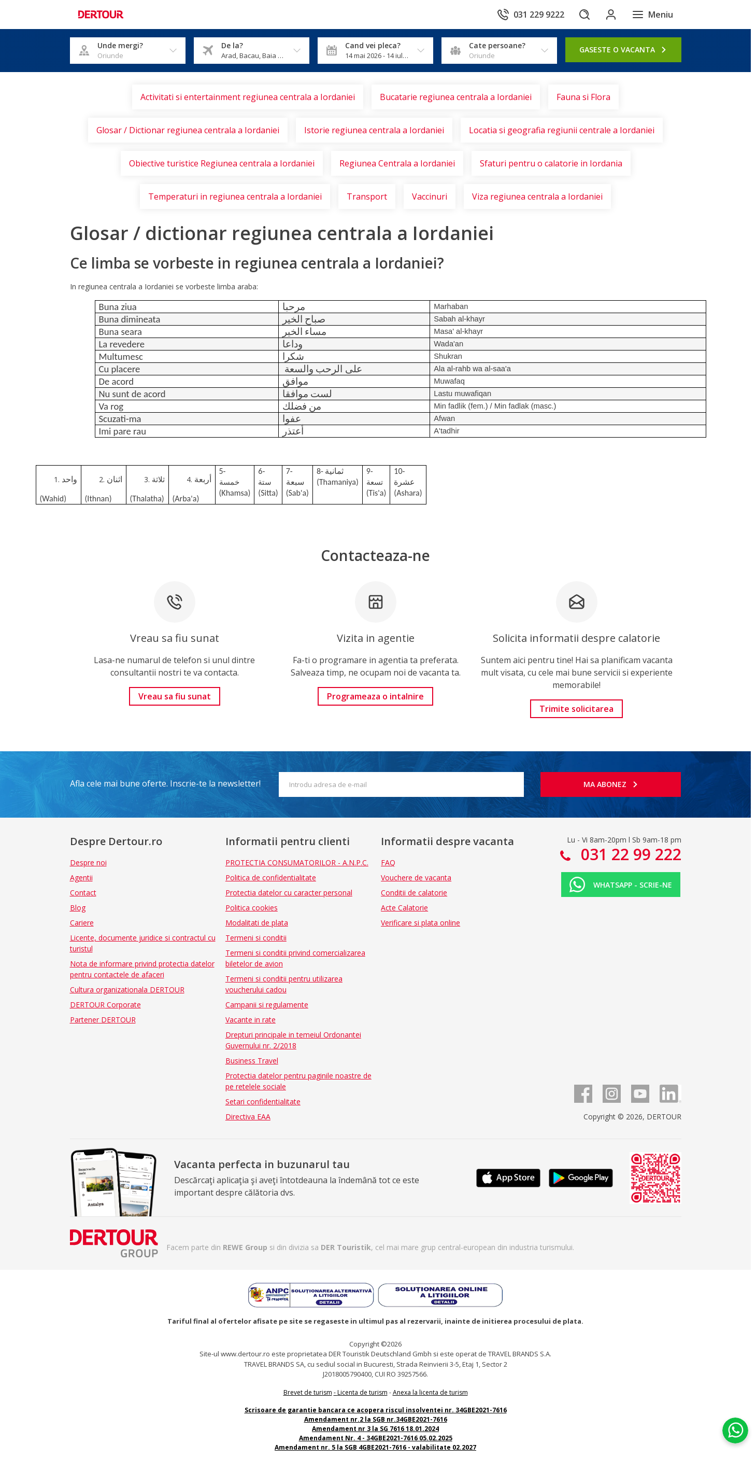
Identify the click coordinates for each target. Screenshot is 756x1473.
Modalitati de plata (256, 923)
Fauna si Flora (583, 97)
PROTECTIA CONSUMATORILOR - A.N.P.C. (296, 862)
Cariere (82, 923)
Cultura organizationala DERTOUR (127, 989)
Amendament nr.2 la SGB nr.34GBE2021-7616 (375, 1419)
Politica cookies (251, 908)
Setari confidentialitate (263, 1101)
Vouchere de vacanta (416, 877)
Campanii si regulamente (266, 1004)
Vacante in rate (250, 1020)
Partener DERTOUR (103, 1020)
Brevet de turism (307, 1392)
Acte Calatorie (404, 908)
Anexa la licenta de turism (430, 1392)
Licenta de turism (362, 1392)
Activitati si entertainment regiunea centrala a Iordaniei (247, 97)
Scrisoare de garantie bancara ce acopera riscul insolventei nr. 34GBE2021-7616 (376, 1410)
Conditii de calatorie (414, 892)
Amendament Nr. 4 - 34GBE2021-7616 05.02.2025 (375, 1438)
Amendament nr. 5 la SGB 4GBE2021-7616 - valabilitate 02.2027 (375, 1447)
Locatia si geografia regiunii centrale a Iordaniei (561, 130)
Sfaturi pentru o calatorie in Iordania (551, 163)
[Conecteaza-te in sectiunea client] (609, 14)
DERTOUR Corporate (105, 1004)
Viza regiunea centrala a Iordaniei (537, 196)
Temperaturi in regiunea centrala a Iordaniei (235, 196)
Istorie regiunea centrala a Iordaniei (374, 130)
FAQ (388, 862)
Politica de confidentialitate (270, 877)
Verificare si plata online (420, 923)
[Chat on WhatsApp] (733, 1413)
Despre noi (88, 862)
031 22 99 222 (629, 854)
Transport (367, 196)
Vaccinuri (429, 196)
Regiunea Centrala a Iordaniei (397, 163)
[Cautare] (580, 14)
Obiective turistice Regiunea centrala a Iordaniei (222, 163)
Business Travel (251, 1060)
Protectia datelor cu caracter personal (288, 892)
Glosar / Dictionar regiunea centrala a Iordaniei (187, 130)
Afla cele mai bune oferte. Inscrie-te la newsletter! (165, 783)
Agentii (81, 877)
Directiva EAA (247, 1116)
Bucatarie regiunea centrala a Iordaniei (456, 97)
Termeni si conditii (256, 938)
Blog (77, 908)
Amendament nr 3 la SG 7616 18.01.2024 (375, 1428)
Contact (83, 892)
